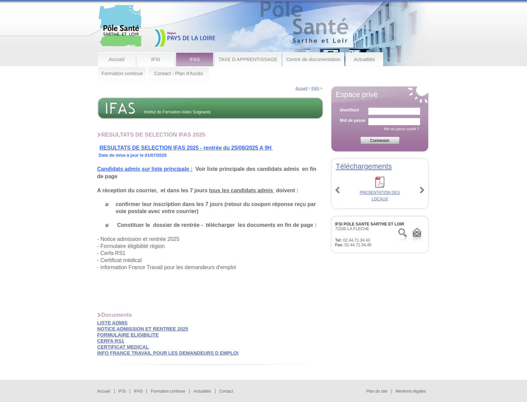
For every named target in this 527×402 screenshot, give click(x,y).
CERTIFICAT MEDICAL (123, 347)
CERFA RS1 (110, 341)
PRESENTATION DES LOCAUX (380, 192)
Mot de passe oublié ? (401, 129)
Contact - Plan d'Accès (178, 73)
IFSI (155, 59)
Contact (226, 391)
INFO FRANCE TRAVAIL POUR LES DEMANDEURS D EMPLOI (168, 353)
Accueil (116, 59)
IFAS (194, 59)
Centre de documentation (313, 59)
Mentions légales (411, 391)
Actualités (364, 59)
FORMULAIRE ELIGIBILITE (128, 335)
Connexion (379, 140)
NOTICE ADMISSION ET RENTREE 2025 (142, 329)
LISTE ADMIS (112, 322)
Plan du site (377, 391)
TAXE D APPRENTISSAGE (248, 59)
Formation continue (122, 73)
